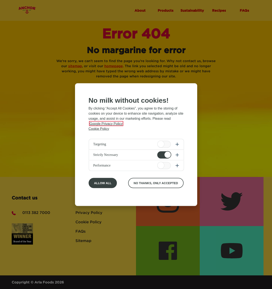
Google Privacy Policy (106, 123)
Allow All (103, 183)
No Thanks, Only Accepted (156, 183)
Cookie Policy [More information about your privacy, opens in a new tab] (99, 128)
